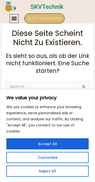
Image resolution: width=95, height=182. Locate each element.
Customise (48, 157)
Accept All (47, 143)
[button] (14, 18)
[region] (47, 135)
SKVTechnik (47, 6)
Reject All (47, 171)
